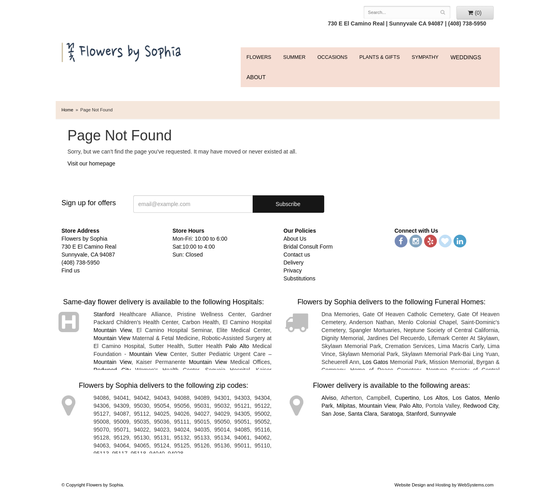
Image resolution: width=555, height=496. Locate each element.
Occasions (332, 57)
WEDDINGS (465, 57)
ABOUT (256, 77)
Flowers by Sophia (122, 50)
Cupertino (407, 398)
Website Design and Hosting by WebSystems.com (444, 484)
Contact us (297, 254)
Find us (71, 270)
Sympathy (425, 57)
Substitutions (299, 278)
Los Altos (436, 398)
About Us (295, 238)
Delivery (294, 262)
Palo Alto (237, 346)
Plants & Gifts (379, 57)
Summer (294, 57)
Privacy (293, 270)
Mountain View (112, 330)
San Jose (333, 413)
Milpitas (346, 406)
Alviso (328, 398)
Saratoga (391, 413)
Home (68, 109)
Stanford (104, 314)
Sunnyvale (443, 413)
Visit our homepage (91, 163)
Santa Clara (362, 413)
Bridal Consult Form (308, 246)
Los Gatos (375, 362)
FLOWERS (259, 57)
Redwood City (480, 406)
